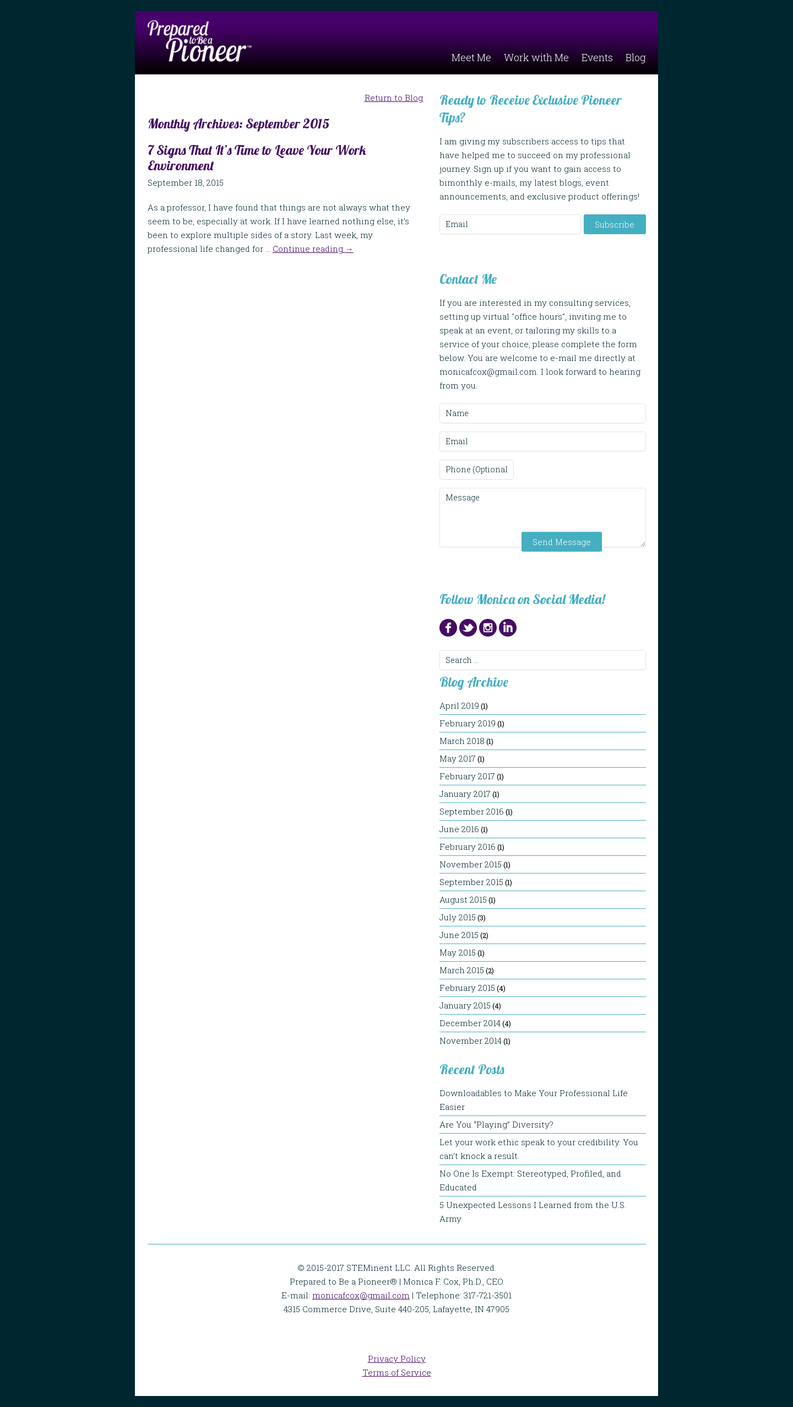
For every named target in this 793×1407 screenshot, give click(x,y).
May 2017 (457, 758)
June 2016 (459, 828)
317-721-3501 (488, 1295)
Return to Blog (394, 97)
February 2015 (467, 987)
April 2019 (459, 705)
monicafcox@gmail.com (361, 1295)
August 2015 (463, 899)
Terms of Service (396, 1372)
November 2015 (470, 864)
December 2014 (470, 1022)
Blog (636, 57)
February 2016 (467, 846)
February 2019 (467, 723)
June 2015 (459, 934)
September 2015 (471, 881)
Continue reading (313, 248)
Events (597, 57)
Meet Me (471, 57)
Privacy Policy (397, 1358)
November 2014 (470, 1040)
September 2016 (471, 811)
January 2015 (465, 1005)
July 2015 (457, 917)
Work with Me (536, 57)
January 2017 (465, 793)
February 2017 (467, 775)
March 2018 (462, 740)
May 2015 (457, 952)
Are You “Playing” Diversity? (501, 1124)
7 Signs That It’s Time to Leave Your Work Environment (257, 158)
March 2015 (461, 969)
